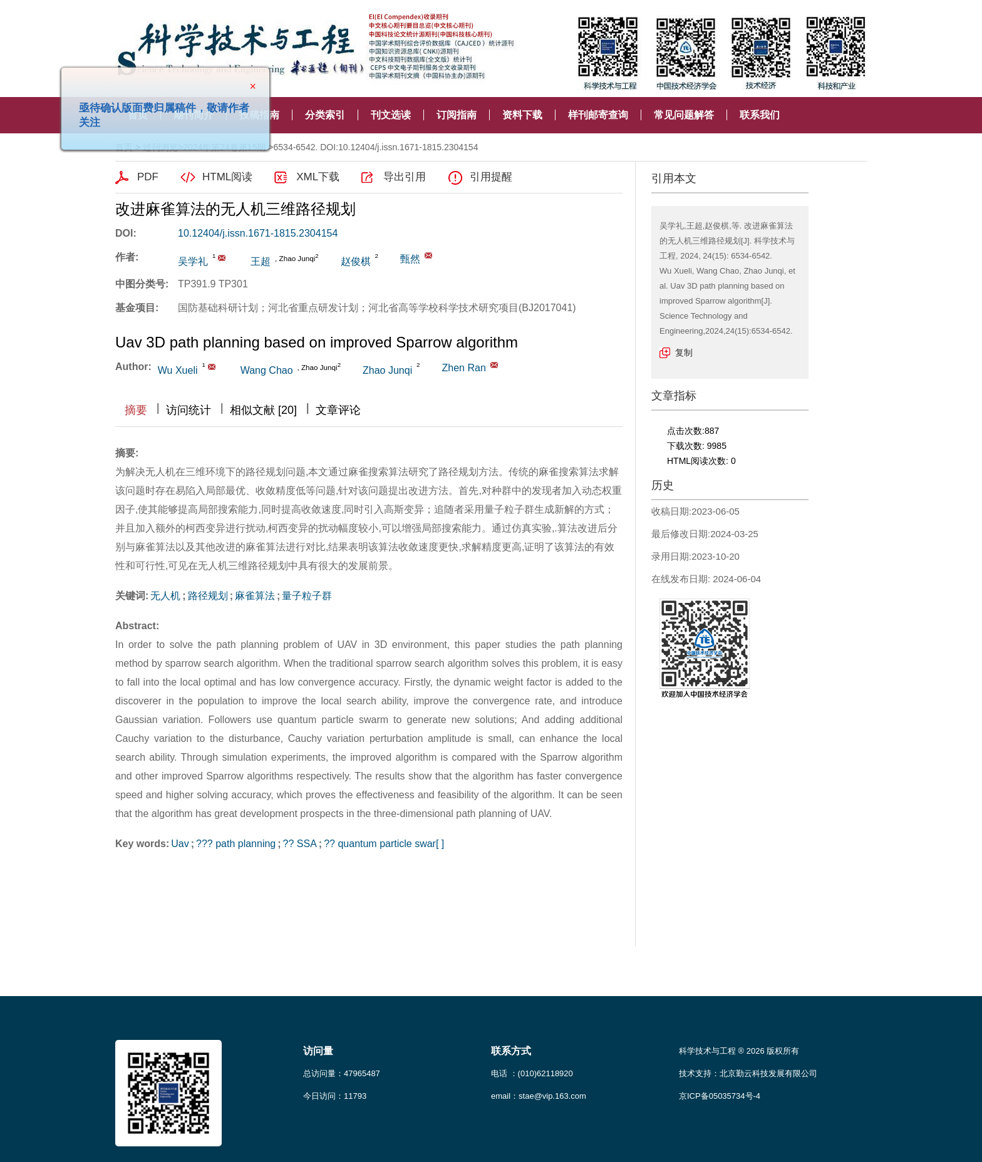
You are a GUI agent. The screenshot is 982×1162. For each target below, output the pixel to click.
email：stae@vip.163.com (538, 1096)
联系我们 (760, 115)
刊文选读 (391, 115)
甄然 (410, 259)
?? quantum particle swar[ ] (384, 843)
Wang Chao (266, 370)
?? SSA (300, 843)
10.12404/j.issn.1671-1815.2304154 (258, 233)
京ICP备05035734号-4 (719, 1096)
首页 (124, 147)
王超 (261, 261)
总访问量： (341, 1073)
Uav (180, 843)
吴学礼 (193, 261)
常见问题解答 (684, 115)
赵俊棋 (356, 261)
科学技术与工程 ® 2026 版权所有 (739, 1051)
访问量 (318, 1051)
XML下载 (317, 177)
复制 (684, 352)
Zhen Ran (464, 367)
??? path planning (236, 843)
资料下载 (522, 115)
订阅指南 (457, 115)
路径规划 (208, 595)
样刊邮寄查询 (598, 115)
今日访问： (334, 1096)
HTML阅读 (227, 177)
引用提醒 (491, 177)
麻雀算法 (255, 595)
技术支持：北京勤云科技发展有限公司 (748, 1073)
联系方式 (511, 1051)
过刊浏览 (160, 147)
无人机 (165, 595)
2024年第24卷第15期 (224, 147)
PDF (147, 177)
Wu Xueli (178, 370)
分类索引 (325, 115)
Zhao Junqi (387, 370)
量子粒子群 (307, 595)
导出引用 (404, 177)
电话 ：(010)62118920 (532, 1073)
